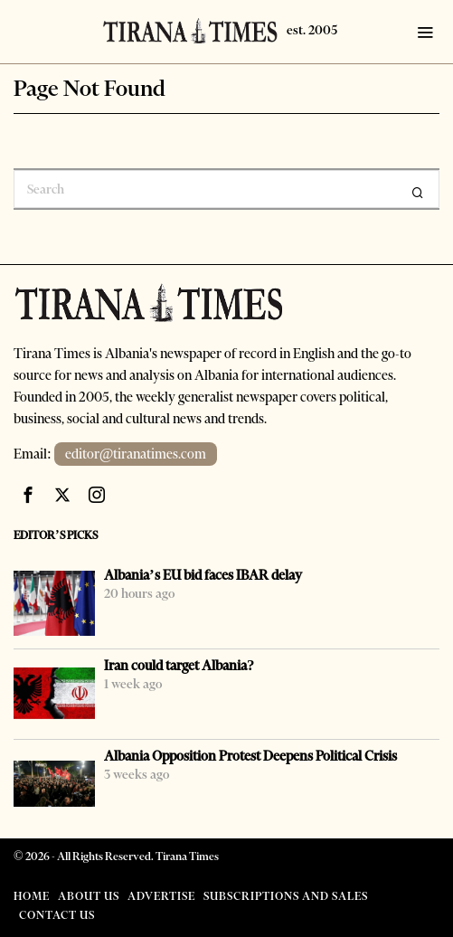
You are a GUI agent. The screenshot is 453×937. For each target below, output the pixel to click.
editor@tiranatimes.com (136, 454)
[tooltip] (28, 494)
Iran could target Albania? (179, 666)
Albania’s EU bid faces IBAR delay (203, 575)
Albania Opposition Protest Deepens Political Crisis (250, 756)
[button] (417, 192)
